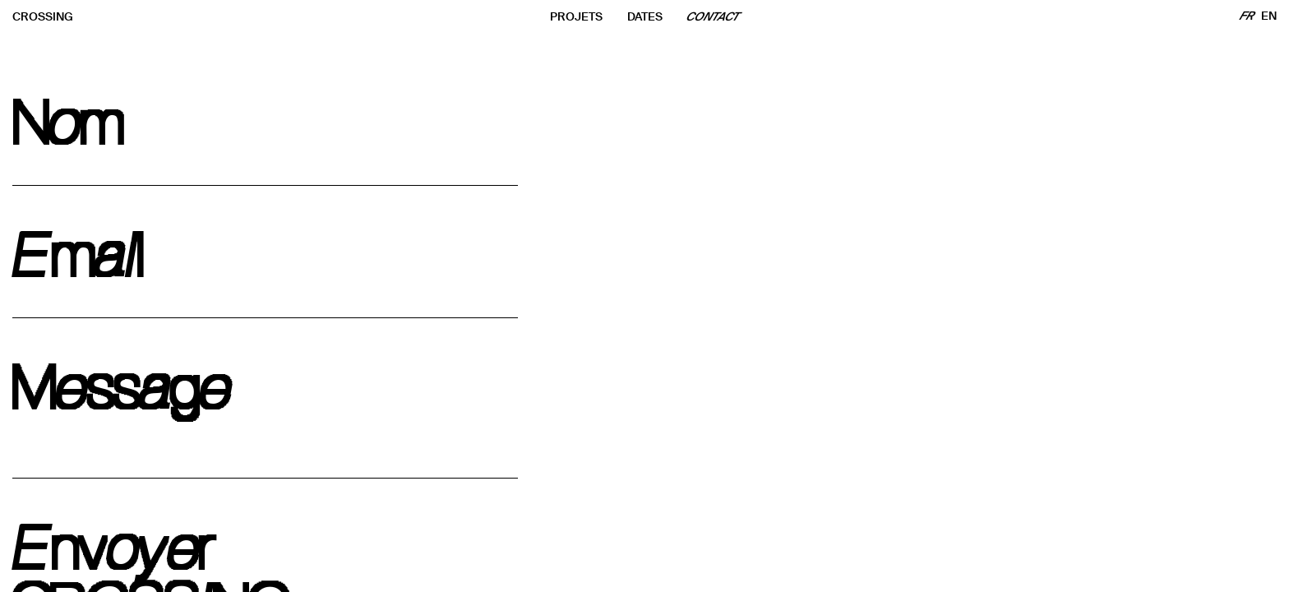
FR (1247, 16)
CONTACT (713, 17)
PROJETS (576, 17)
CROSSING (42, 17)
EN (1269, 16)
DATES (645, 17)
